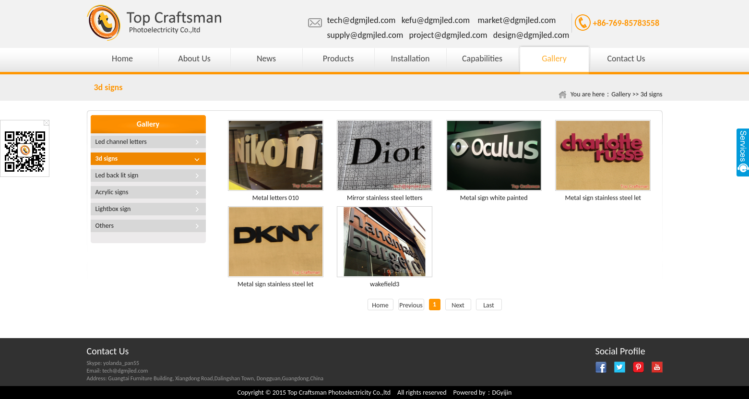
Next (458, 305)
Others (104, 226)
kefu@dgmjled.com (436, 20)
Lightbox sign (113, 209)
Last (488, 305)
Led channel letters (121, 142)
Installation (410, 58)
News (266, 58)
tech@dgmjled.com (361, 20)
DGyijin (502, 392)
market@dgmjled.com (516, 20)
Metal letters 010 (275, 198)
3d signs (652, 94)
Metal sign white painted (494, 198)
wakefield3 (384, 284)
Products (338, 58)
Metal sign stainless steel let (603, 198)
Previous (411, 305)
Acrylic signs (112, 192)
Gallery (554, 58)
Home (122, 58)
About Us (194, 58)
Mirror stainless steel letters (385, 198)
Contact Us (626, 58)
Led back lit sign (117, 175)
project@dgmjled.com (448, 35)
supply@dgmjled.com (365, 35)
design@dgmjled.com (531, 35)
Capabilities (482, 58)
